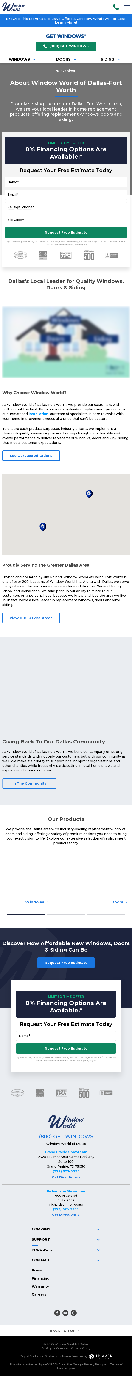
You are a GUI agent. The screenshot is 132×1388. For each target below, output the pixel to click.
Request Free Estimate (66, 232)
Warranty (40, 1286)
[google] (74, 1313)
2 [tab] (66, 914)
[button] (42, 527)
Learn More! (66, 22)
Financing (41, 1278)
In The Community (29, 783)
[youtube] (65, 1313)
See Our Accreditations (31, 455)
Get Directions (66, 1177)
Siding (111, 59)
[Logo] (13, 6)
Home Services (72, 1356)
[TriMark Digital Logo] (100, 1356)
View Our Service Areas (31, 618)
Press (37, 1270)
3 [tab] (106, 914)
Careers (39, 1294)
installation (38, 414)
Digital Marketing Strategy (38, 1356)
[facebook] (57, 1313)
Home (60, 70)
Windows (23, 59)
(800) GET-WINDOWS (66, 46)
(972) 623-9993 (66, 1171)
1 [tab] (26, 914)
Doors (67, 59)
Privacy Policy (80, 1348)
